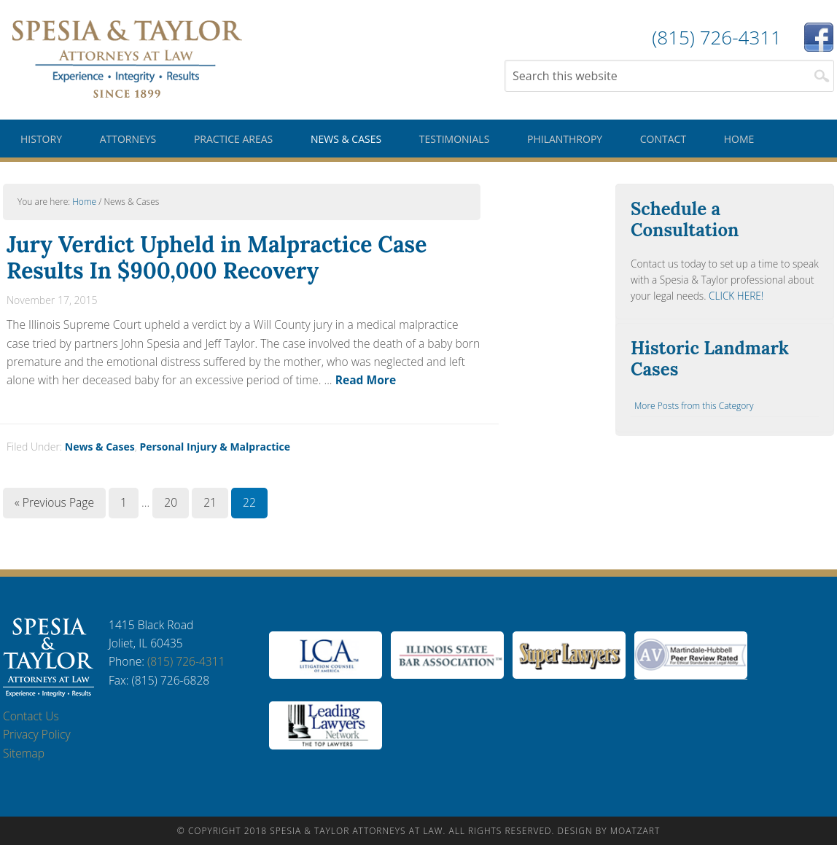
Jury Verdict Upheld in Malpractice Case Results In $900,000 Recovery (217, 257)
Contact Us (31, 716)
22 (249, 502)
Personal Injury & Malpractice (214, 446)
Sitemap (23, 753)
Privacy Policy (37, 734)
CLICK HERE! (736, 296)
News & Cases (100, 446)
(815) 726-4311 (186, 661)
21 (210, 502)
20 (170, 502)
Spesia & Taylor (127, 58)
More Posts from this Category (694, 406)
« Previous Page (54, 502)
